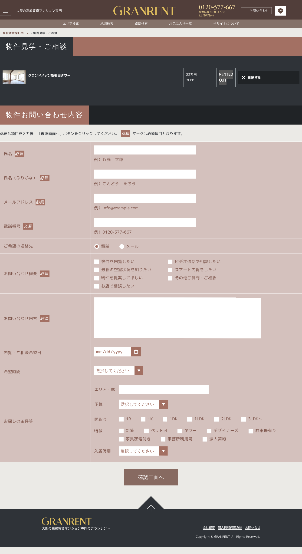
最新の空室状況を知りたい (122, 269)
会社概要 (209, 535)
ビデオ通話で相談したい (194, 261)
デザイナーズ (223, 438)
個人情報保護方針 (230, 535)
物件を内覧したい (114, 261)
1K (147, 426)
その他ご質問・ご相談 (192, 278)
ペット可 (156, 437)
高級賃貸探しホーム (16, 33)
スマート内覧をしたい (192, 269)
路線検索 (141, 23)
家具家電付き (135, 446)
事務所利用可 (177, 446)
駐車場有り (262, 438)
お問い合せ (252, 535)
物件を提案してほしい (118, 277)
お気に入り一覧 (180, 23)
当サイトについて (226, 23)
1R (125, 426)
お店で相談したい (114, 286)
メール (129, 246)
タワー (187, 438)
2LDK (222, 426)
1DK (170, 426)
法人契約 (214, 446)
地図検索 (106, 23)
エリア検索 (71, 23)
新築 (126, 437)
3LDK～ (252, 426)
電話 (102, 246)
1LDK (195, 426)
